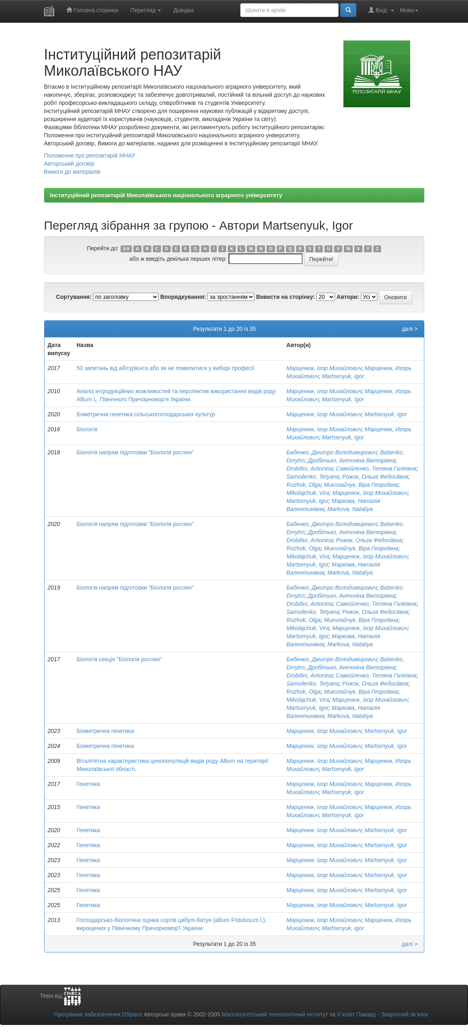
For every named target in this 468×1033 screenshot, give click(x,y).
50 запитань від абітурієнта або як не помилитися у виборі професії (165, 368)
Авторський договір (69, 163)
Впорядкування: (183, 297)
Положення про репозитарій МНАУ (90, 155)
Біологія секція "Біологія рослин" (119, 659)
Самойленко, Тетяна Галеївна (376, 468)
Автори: (348, 297)
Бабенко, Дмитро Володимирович (331, 452)
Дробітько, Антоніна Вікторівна (351, 460)
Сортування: (73, 297)
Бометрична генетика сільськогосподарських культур (145, 414)
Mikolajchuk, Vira (307, 493)
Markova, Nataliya (350, 509)
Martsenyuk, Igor (343, 376)
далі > (409, 329)
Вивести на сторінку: (285, 297)
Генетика (88, 784)
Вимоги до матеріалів (72, 171)
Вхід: (381, 9)
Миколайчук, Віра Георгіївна (361, 484)
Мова (409, 10)
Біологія (86, 429)
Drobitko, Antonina (309, 468)
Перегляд (145, 10)
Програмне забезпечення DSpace (98, 1014)
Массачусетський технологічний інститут (275, 1014)
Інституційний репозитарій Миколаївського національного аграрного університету (166, 195)
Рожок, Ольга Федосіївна (375, 476)
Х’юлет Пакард (356, 1014)
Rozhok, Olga (303, 484)
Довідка (183, 10)
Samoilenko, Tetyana (312, 476)
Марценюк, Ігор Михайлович (324, 368)
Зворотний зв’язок (404, 1014)
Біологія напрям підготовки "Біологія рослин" (135, 452)
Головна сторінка (92, 9)
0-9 (126, 248)
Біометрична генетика (105, 731)
